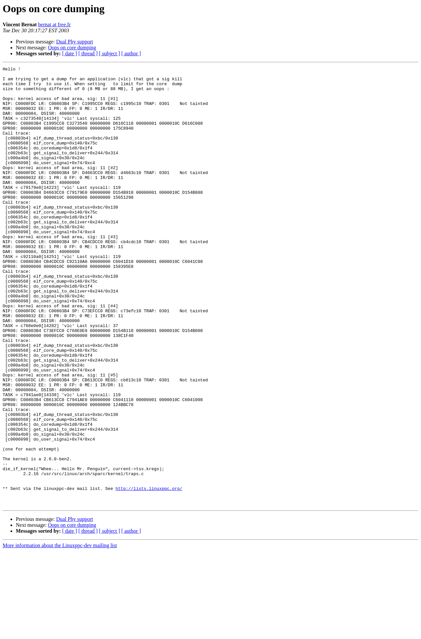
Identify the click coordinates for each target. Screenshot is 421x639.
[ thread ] (88, 53)
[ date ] (69, 53)
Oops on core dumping (72, 47)
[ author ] (131, 53)
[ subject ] (109, 53)
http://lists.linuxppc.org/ (148, 573)
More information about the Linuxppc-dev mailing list (60, 633)
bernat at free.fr (54, 24)
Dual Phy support (74, 41)
